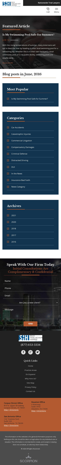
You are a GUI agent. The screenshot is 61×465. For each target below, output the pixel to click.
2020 (11, 222)
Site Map (30, 383)
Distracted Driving (17, 160)
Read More (7, 63)
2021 (11, 215)
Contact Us (30, 391)
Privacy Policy (30, 387)
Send (30, 324)
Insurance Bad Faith (18, 180)
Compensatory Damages (20, 147)
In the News (14, 173)
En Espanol (30, 374)
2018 (11, 228)
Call (47, 10)
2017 (11, 235)
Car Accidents (15, 127)
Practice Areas (31, 370)
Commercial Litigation (19, 140)
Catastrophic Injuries (19, 134)
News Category (16, 186)
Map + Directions (11, 410)
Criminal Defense (17, 153)
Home (30, 366)
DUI (11, 167)
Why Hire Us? (30, 378)
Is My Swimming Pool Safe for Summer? (27, 98)
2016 (11, 241)
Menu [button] (56, 10)
